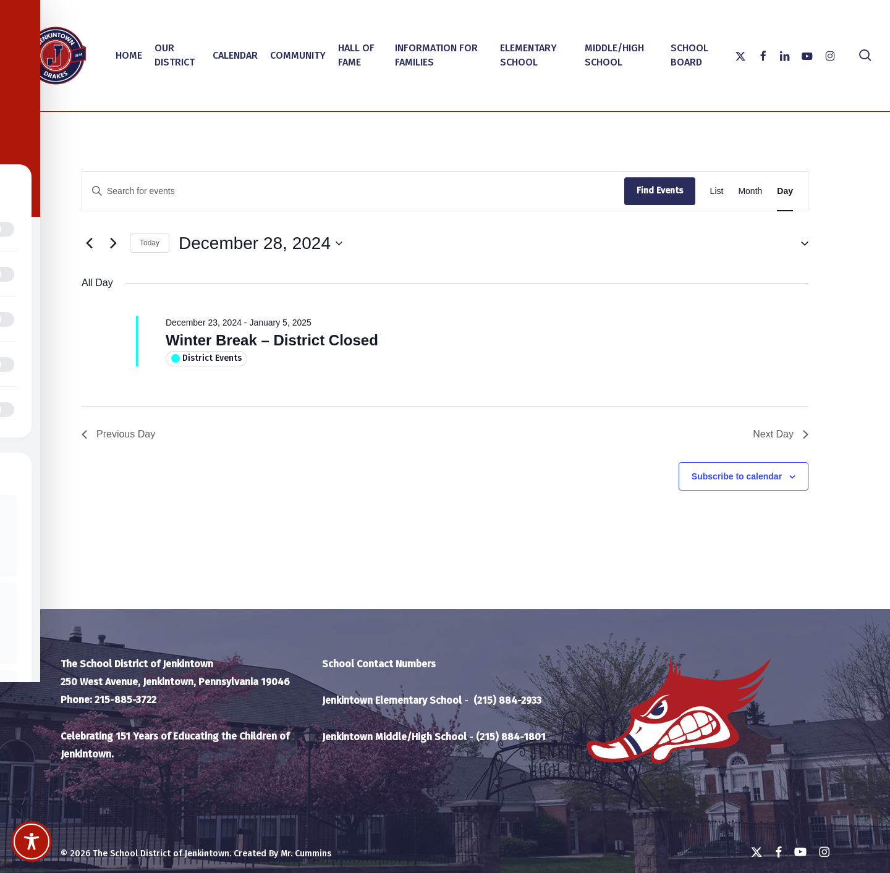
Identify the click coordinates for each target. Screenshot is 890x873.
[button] (799, 243)
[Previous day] (89, 243)
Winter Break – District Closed (272, 340)
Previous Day (118, 434)
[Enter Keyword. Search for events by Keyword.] (353, 191)
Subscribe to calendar (737, 476)
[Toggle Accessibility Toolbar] (31, 841)
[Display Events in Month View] (750, 191)
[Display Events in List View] (717, 191)
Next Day (780, 434)
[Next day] (113, 243)
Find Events (660, 190)
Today (149, 242)
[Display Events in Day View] (785, 191)
